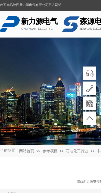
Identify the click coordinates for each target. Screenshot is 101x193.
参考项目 (50, 151)
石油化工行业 (77, 151)
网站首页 (26, 151)
